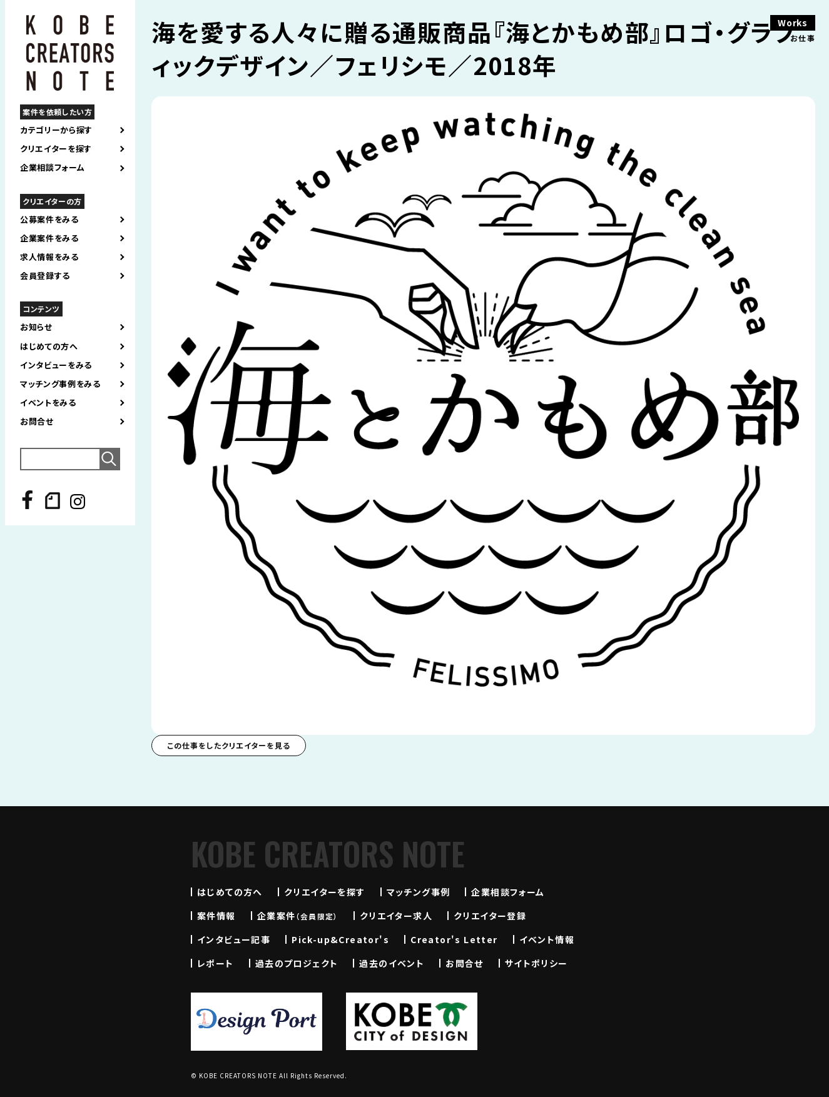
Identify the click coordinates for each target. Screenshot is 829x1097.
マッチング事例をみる (60, 384)
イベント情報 (546, 939)
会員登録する (45, 275)
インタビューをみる (56, 365)
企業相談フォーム (52, 167)
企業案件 (297, 915)
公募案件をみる (49, 219)
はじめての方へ (49, 346)
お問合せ (37, 421)
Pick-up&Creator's (340, 939)
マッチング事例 (418, 892)
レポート (215, 963)
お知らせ (36, 327)
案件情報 (216, 915)
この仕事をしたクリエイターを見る (228, 745)
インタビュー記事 (233, 939)
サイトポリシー (536, 963)
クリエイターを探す (56, 148)
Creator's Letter (453, 939)
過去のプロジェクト (296, 963)
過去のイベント (391, 963)
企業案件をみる (49, 238)
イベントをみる (48, 402)
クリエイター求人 (396, 915)
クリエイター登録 (490, 915)
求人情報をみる (49, 257)
